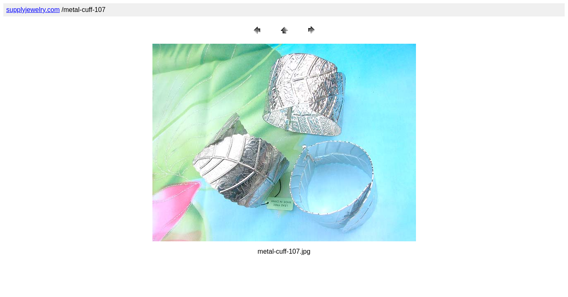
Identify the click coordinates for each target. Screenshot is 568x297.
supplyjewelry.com (33, 9)
